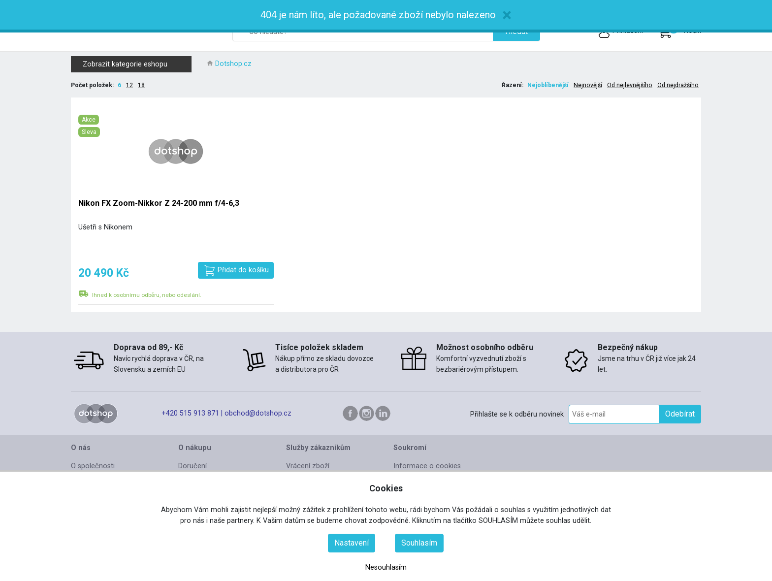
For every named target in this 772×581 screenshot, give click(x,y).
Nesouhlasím (386, 567)
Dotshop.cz (233, 64)
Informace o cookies (427, 466)
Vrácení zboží (307, 466)
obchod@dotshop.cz (258, 413)
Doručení (192, 466)
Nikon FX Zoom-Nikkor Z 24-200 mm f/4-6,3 (158, 203)
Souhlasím (419, 543)
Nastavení (351, 543)
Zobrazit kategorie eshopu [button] (135, 64)
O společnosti (93, 466)
